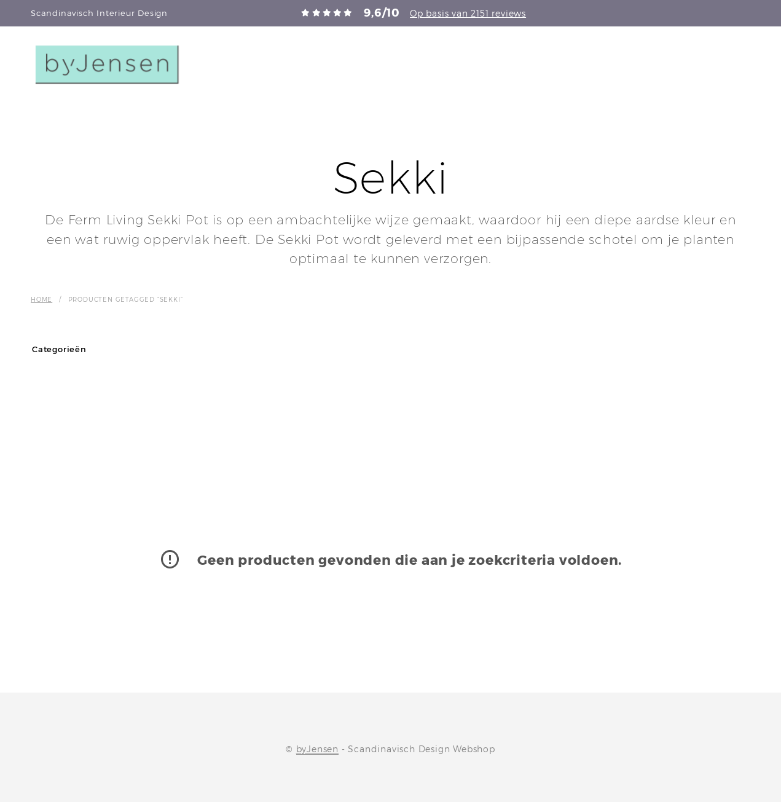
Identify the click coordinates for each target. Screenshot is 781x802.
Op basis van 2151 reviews (468, 13)
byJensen (317, 749)
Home (41, 299)
